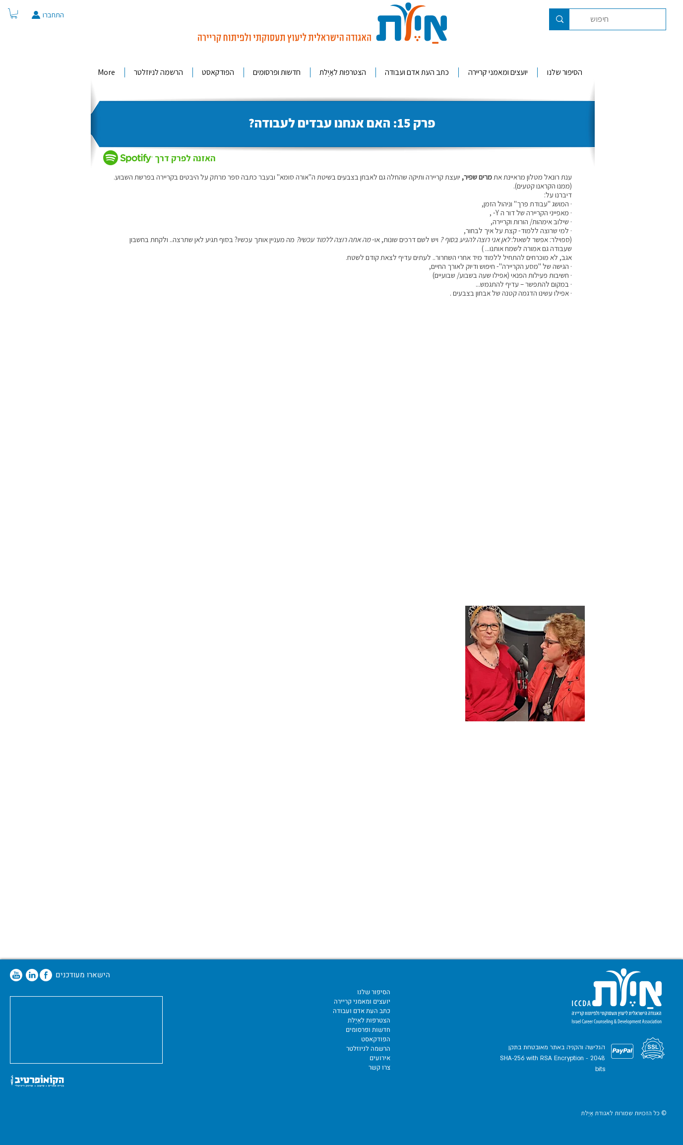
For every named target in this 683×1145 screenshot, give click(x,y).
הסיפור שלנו (373, 992)
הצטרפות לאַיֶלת (369, 1020)
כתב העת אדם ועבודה (361, 1011)
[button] (14, 13)
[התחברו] (64, 14)
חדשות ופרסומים (368, 1029)
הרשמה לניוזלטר (368, 1048)
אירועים (380, 1058)
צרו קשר (379, 1067)
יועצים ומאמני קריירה (362, 1001)
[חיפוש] (625, 19)
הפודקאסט (375, 1039)
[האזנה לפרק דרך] (189, 158)
